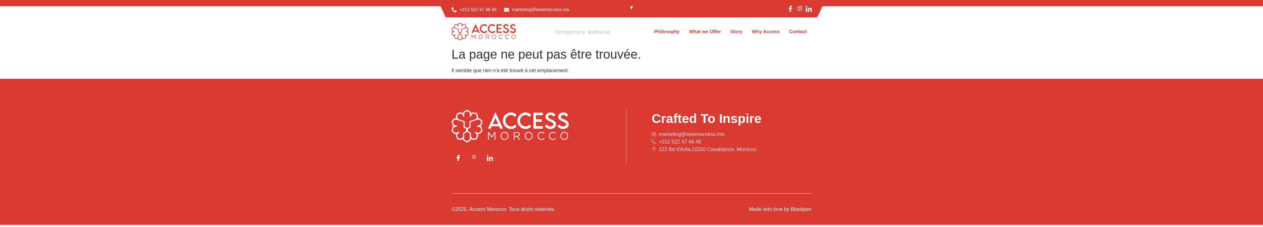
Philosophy (666, 31)
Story (736, 31)
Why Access (766, 31)
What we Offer (705, 31)
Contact (798, 31)
